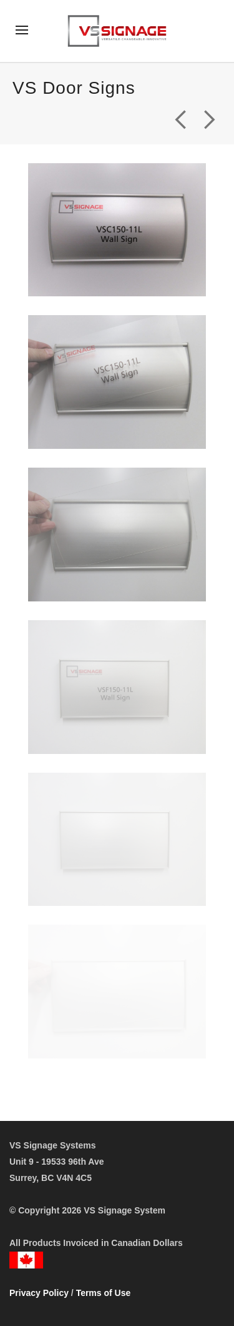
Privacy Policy (39, 1293)
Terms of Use (103, 1293)
